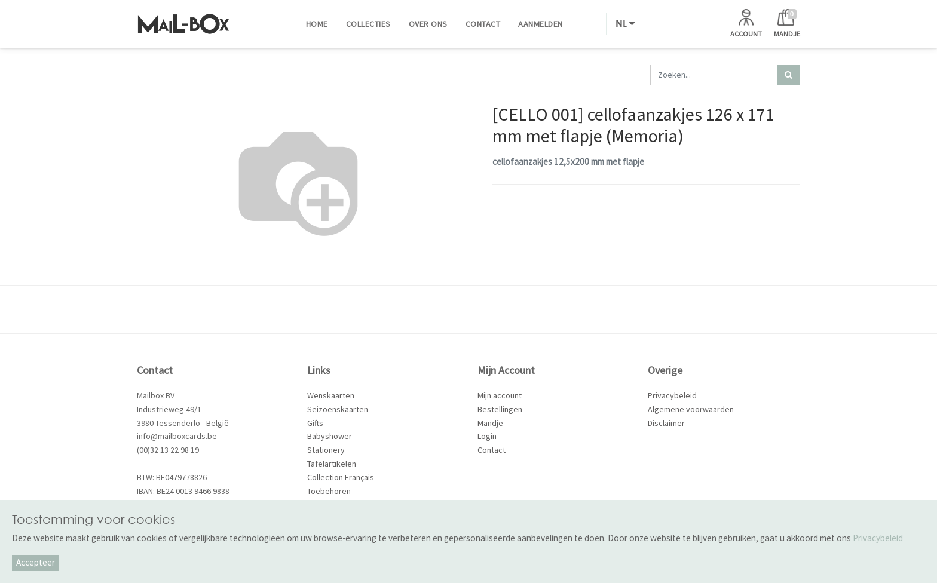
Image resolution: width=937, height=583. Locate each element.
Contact (491, 449)
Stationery (326, 449)
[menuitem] (317, 24)
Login (487, 436)
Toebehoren (329, 491)
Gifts (315, 423)
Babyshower (329, 436)
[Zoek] (788, 75)
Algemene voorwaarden (691, 409)
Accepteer (35, 562)
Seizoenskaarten (337, 409)
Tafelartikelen (331, 463)
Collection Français (340, 477)
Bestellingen (499, 409)
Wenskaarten (330, 395)
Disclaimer (666, 423)
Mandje (490, 423)
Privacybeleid (672, 395)
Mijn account (499, 395)
